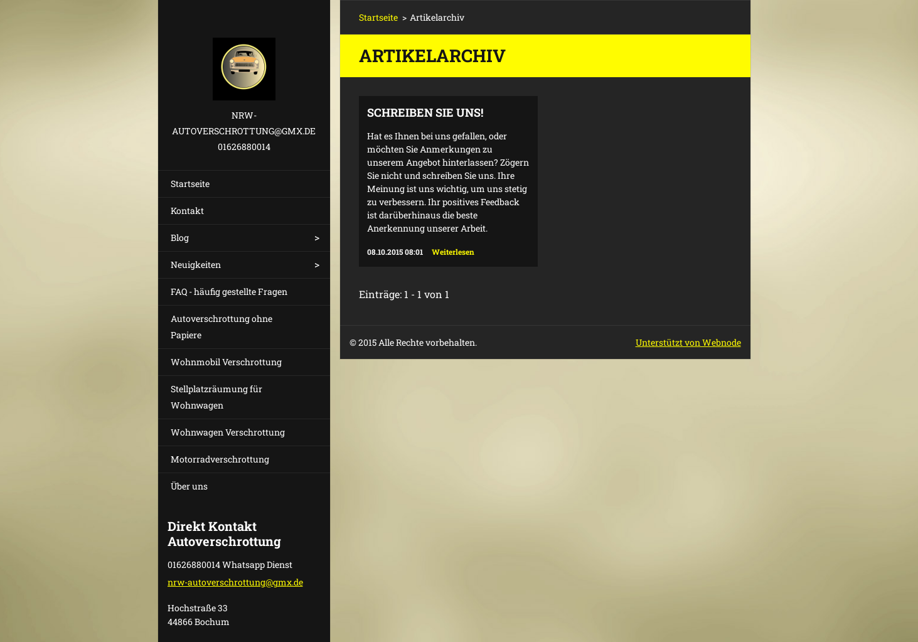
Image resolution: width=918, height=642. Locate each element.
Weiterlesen (453, 252)
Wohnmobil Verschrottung (226, 362)
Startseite (190, 184)
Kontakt (187, 211)
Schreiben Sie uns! (425, 112)
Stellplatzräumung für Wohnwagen (216, 397)
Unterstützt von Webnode (688, 342)
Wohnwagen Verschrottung (228, 432)
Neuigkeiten (196, 264)
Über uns (189, 486)
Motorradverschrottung (220, 459)
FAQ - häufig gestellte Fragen (229, 291)
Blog (180, 237)
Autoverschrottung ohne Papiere (221, 327)
